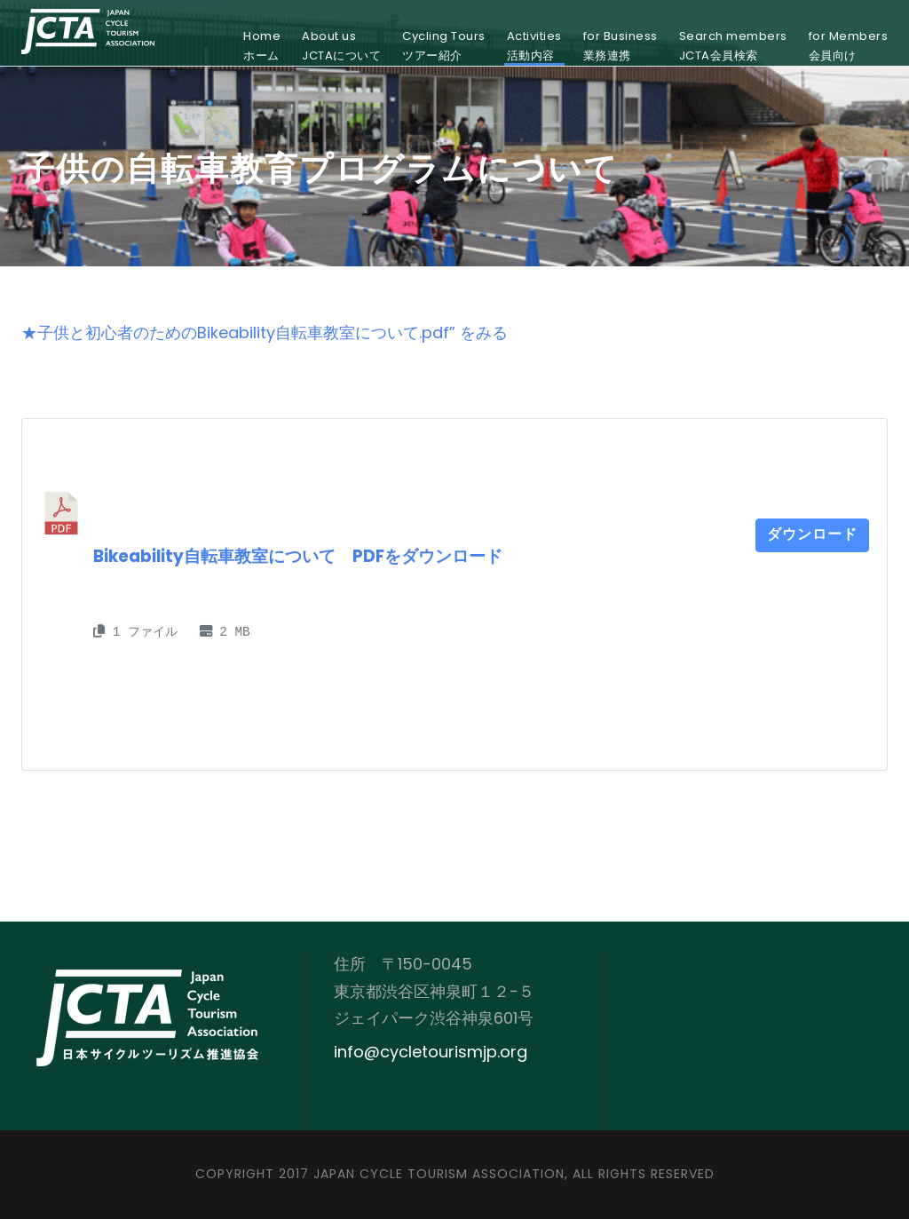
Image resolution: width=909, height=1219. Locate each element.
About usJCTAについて (341, 46)
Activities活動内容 (534, 46)
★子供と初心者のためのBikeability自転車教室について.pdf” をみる (264, 332)
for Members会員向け (849, 46)
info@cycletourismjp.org (430, 1052)
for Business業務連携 (620, 46)
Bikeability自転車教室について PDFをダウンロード (297, 556)
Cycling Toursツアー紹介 (444, 46)
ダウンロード (812, 535)
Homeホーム (262, 46)
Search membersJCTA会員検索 (733, 46)
